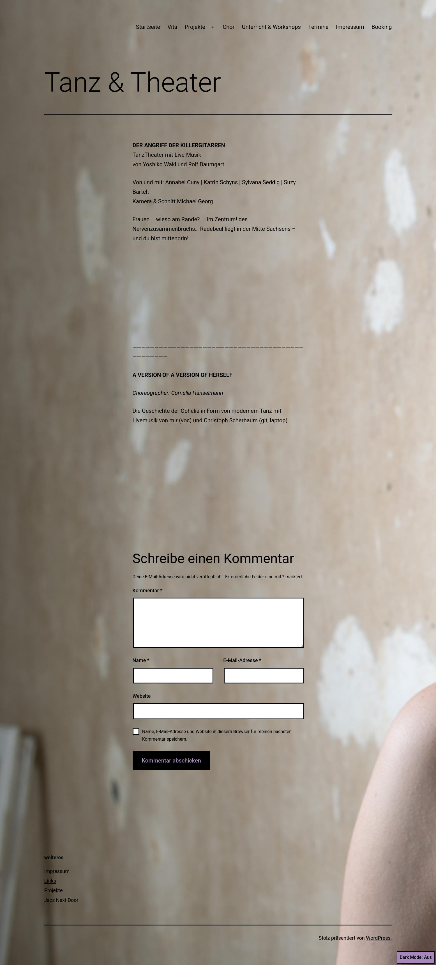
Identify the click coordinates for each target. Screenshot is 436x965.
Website (142, 696)
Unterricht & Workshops (271, 27)
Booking (382, 27)
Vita (172, 27)
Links (50, 881)
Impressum (350, 27)
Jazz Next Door (61, 900)
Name (141, 660)
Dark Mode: (416, 957)
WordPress (378, 938)
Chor (228, 27)
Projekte (195, 27)
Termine (318, 27)
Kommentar (148, 590)
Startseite (148, 27)
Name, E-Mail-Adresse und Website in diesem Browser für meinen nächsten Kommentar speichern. (217, 735)
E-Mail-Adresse (242, 660)
